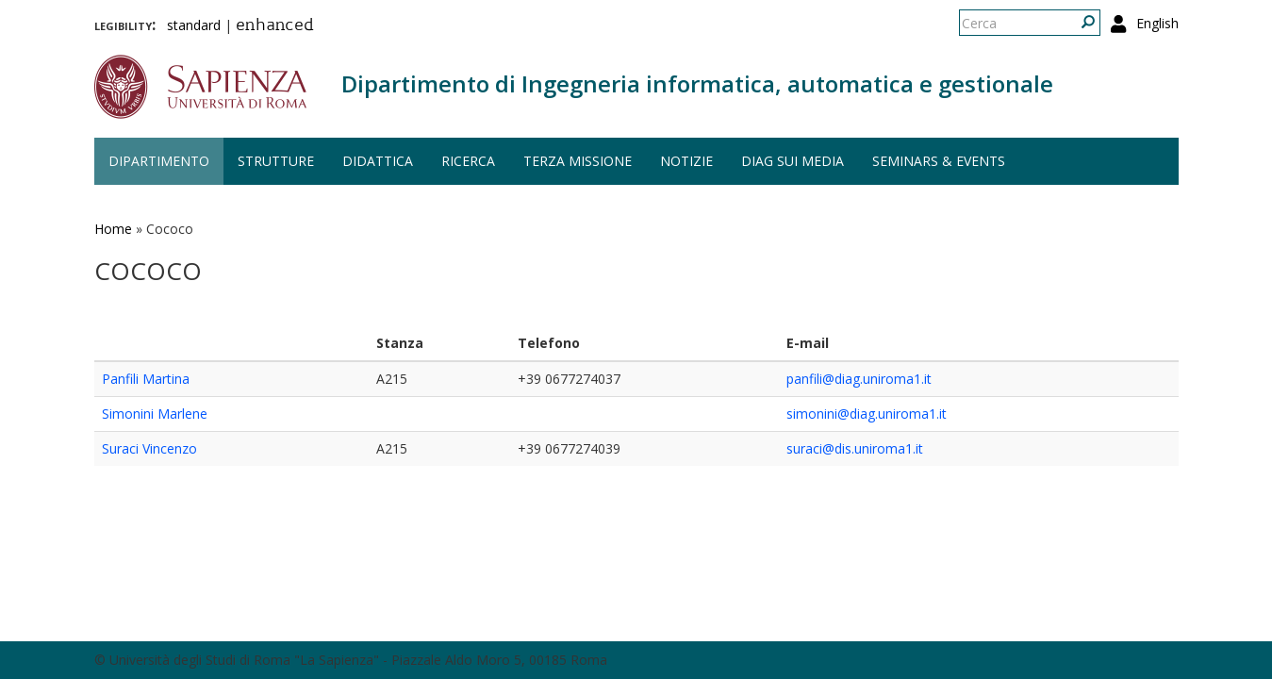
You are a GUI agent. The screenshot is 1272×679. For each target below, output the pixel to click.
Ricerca (468, 161)
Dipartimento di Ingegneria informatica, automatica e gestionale (697, 83)
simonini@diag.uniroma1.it (866, 413)
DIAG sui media (792, 161)
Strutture (276, 161)
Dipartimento (158, 161)
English (1157, 23)
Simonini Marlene (154, 413)
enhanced (275, 26)
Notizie (686, 161)
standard (194, 25)
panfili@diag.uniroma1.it (859, 379)
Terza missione (577, 161)
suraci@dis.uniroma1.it (854, 448)
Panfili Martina (146, 379)
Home (113, 229)
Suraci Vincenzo (149, 448)
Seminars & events (938, 161)
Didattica (377, 161)
